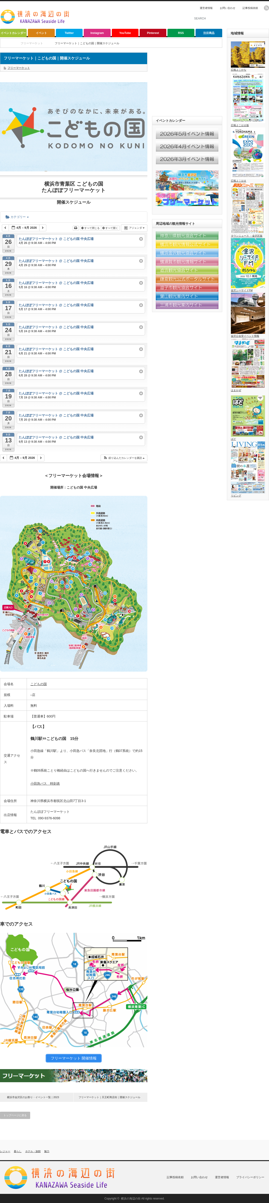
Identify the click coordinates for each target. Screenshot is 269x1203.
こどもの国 (38, 684)
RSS (181, 33)
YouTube (125, 33)
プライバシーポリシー (250, 1177)
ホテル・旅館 (33, 1151)
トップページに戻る (15, 1115)
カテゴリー (17, 217)
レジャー (5, 1151)
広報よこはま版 (248, 124)
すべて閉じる (90, 228)
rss (266, 8)
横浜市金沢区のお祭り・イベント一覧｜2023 (33, 1097)
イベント (41, 33)
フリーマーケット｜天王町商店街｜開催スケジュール (109, 1097)
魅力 (46, 1151)
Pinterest (153, 33)
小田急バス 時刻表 (45, 783)
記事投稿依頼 (250, 8)
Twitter (69, 33)
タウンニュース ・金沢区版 (248, 234)
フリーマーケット (18, 68)
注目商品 (208, 33)
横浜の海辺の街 (131, 1198)
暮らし (18, 1151)
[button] (124, 458)
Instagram (97, 33)
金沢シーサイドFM (248, 289)
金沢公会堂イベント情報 (248, 334)
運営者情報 (206, 8)
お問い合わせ (227, 8)
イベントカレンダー (13, 33)
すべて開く (110, 228)
